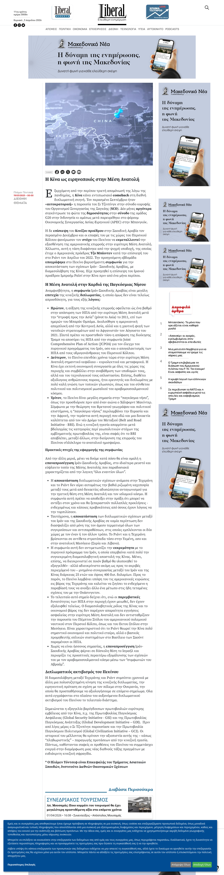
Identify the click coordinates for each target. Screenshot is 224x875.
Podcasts (172, 29)
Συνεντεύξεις (82, 815)
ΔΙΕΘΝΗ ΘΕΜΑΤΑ (20, 200)
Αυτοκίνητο (155, 29)
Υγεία (141, 29)
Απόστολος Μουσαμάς (106, 815)
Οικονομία (80, 29)
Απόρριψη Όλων (181, 864)
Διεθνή (113, 29)
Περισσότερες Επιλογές (21, 864)
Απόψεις (51, 29)
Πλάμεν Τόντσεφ (23, 192)
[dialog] (110, 846)
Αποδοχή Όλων (202, 864)
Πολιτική (65, 29)
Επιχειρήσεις (97, 29)
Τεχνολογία (128, 29)
